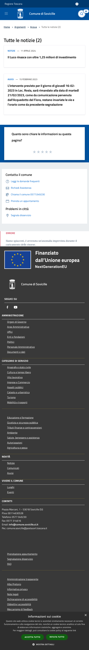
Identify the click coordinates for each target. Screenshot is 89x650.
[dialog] (44, 631)
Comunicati (13, 468)
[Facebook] (7, 307)
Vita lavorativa (15, 377)
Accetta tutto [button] (32, 637)
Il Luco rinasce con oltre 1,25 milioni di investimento (42, 57)
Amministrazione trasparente (22, 579)
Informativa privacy (17, 589)
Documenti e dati (16, 352)
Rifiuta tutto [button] (57, 637)
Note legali (13, 594)
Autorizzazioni (14, 443)
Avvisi (11, 79)
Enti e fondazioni (16, 337)
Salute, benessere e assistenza (23, 437)
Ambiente (12, 432)
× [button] (85, 615)
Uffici (10, 332)
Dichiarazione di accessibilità (22, 599)
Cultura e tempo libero (19, 372)
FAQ (9, 564)
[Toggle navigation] (6, 13)
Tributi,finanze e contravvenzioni (24, 427)
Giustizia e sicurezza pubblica (22, 422)
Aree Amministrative (18, 327)
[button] (44, 644)
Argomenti (20, 27)
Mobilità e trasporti (17, 402)
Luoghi (10, 487)
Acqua (33, 27)
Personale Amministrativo (21, 347)
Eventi (10, 492)
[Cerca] (82, 14)
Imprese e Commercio (18, 382)
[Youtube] (15, 307)
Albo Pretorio (14, 584)
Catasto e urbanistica (18, 392)
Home (7, 27)
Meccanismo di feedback (20, 609)
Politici (10, 342)
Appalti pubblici (15, 387)
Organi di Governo (16, 322)
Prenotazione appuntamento (22, 554)
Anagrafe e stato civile (19, 367)
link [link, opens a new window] (74, 630)
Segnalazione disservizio (20, 559)
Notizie (11, 50)
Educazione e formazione (20, 417)
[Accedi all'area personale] (77, 4)
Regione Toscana (13, 4)
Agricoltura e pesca (17, 448)
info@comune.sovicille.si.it (23, 524)
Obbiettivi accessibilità (19, 604)
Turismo (11, 397)
